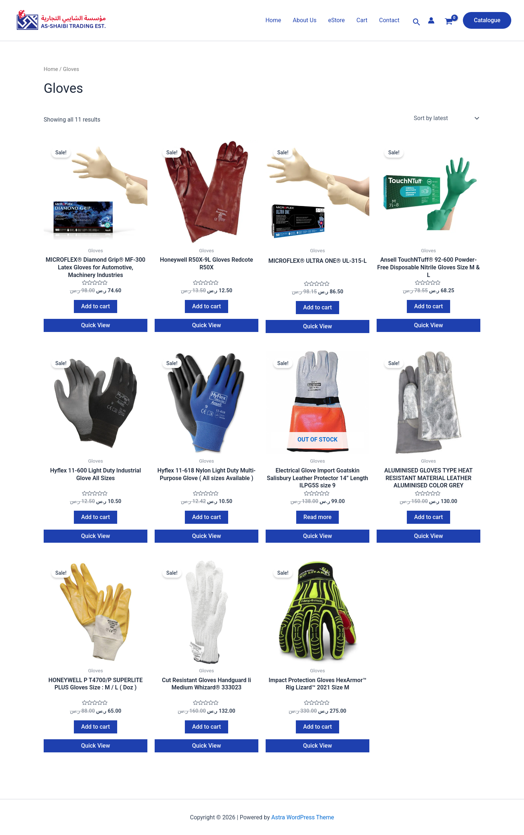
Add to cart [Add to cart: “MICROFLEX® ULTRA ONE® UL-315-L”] (317, 309)
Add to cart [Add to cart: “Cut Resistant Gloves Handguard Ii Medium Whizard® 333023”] (206, 732)
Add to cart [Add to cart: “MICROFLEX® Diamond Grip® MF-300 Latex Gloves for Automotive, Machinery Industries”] (95, 308)
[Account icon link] (431, 20)
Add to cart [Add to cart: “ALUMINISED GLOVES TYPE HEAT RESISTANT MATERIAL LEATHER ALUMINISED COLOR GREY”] (428, 521)
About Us (304, 20)
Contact (389, 20)
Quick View (95, 327)
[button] (417, 22)
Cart (362, 20)
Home (273, 20)
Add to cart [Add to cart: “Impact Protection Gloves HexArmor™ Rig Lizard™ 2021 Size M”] (317, 732)
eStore (336, 20)
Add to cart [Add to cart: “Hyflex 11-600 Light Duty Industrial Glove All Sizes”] (95, 521)
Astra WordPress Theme (302, 823)
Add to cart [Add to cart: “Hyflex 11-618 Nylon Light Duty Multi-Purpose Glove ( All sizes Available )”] (206, 521)
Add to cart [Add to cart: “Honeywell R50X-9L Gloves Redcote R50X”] (206, 308)
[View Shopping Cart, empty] (449, 22)
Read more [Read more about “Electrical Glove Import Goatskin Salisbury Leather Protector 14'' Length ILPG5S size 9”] (317, 521)
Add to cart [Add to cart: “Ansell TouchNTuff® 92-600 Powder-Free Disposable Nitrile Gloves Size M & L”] (428, 308)
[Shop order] (445, 118)
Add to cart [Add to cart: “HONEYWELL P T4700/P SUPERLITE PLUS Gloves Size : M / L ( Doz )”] (95, 732)
